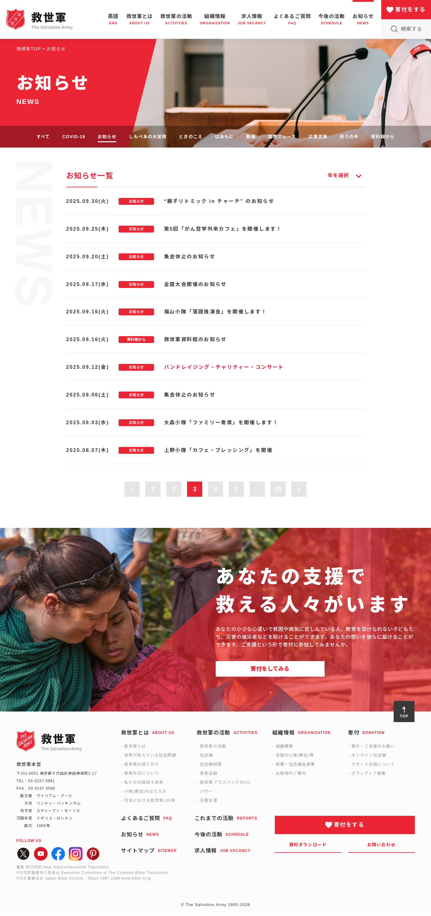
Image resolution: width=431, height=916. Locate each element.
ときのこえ (191, 136)
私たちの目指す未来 (143, 782)
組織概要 (284, 746)
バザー (206, 791)
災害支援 (317, 136)
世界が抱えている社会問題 (150, 755)
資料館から (383, 136)
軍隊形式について (141, 773)
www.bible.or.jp (136, 878)
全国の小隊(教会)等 (295, 755)
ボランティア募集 (368, 773)
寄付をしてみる (270, 669)
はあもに (224, 136)
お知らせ (107, 136)
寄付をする (410, 10)
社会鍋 (206, 755)
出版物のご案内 (291, 773)
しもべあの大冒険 (147, 136)
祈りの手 (349, 136)
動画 (250, 136)
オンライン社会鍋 (368, 755)
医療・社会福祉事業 (295, 764)
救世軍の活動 (213, 746)
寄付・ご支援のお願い (373, 746)
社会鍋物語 (211, 764)
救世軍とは (135, 746)
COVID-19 (73, 136)
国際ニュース (282, 136)
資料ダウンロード (308, 845)
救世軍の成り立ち (141, 764)
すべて (43, 136)
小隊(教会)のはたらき (145, 791)
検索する (411, 29)
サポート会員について (373, 764)
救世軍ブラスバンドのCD (225, 782)
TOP (404, 716)
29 (277, 489)
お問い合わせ (381, 845)
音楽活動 (208, 773)
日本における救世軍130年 (150, 800)
